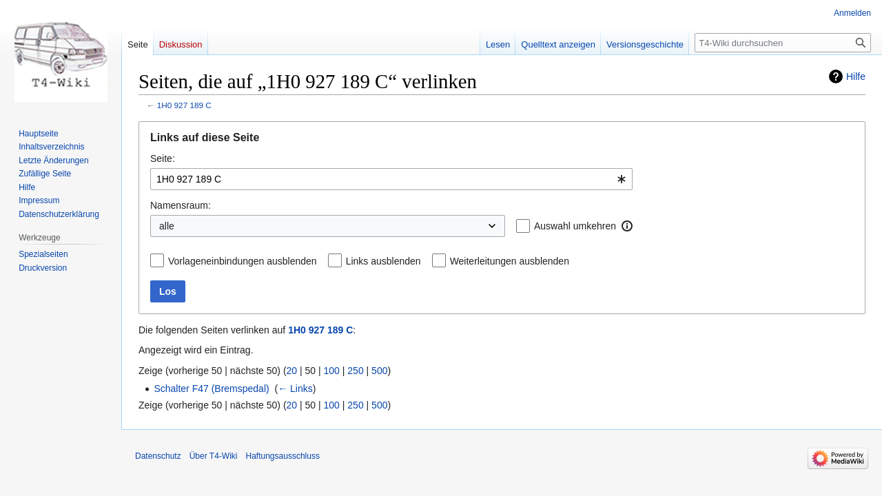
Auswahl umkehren (575, 225)
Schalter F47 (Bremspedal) (211, 388)
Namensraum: (180, 205)
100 (332, 370)
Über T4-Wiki (213, 456)
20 (292, 370)
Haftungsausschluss (283, 456)
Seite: (162, 158)
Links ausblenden (383, 261)
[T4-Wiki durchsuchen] (783, 42)
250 (355, 370)
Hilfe (855, 76)
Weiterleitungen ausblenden (509, 261)
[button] (627, 226)
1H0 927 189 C (184, 105)
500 (379, 370)
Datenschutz (158, 456)
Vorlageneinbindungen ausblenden (242, 261)
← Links (295, 388)
